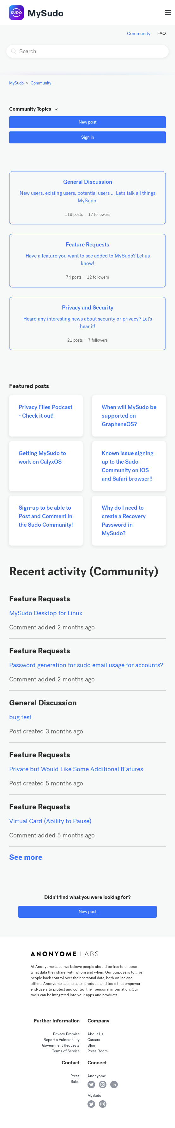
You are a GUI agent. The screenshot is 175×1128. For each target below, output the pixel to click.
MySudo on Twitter (91, 1104)
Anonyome (97, 1076)
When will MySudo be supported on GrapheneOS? (129, 415)
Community (138, 33)
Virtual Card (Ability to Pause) (50, 821)
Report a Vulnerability (62, 1039)
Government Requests (61, 1045)
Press (75, 1076)
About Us (95, 1034)
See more (25, 857)
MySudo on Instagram (102, 1104)
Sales (75, 1081)
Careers (94, 1039)
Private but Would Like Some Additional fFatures (76, 769)
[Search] (87, 51)
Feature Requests (39, 599)
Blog (91, 1045)
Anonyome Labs (64, 954)
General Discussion (43, 703)
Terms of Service (66, 1051)
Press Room (98, 1051)
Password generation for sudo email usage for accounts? (86, 665)
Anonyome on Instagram (102, 1084)
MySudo (45, 13)
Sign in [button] (87, 137)
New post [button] (88, 122)
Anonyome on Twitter (91, 1084)
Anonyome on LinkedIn (114, 1084)
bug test (20, 717)
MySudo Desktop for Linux (45, 613)
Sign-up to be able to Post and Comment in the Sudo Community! (46, 516)
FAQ (161, 33)
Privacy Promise (66, 1034)
